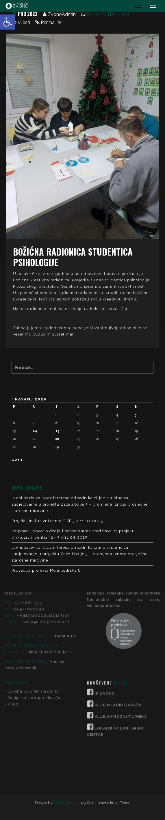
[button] (7, 22)
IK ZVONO (105, 625)
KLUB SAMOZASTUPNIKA (121, 648)
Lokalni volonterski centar (34, 623)
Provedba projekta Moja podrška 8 (46, 570)
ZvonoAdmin (62, 14)
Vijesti (24, 22)
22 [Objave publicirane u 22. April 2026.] (57, 438)
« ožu (17, 460)
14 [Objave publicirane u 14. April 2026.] (35, 431)
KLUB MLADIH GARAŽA (118, 637)
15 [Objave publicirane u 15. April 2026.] (57, 431)
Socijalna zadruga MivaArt (34, 629)
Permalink (51, 22)
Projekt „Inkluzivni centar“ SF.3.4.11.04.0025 (57, 521)
